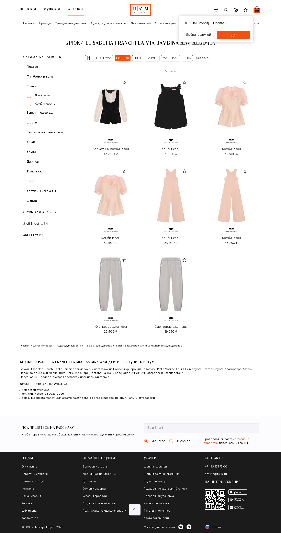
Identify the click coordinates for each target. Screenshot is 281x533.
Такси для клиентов (157, 511)
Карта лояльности (156, 518)
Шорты (31, 122)
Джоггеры (42, 95)
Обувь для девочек (169, 23)
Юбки (30, 142)
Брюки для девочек (99, 346)
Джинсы (32, 161)
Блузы (31, 151)
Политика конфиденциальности (104, 511)
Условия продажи (95, 496)
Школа (31, 200)
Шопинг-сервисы (155, 466)
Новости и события (35, 474)
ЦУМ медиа (29, 511)
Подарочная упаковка (159, 496)
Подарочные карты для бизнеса (165, 488)
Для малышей (141, 23)
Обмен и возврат (94, 488)
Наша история (31, 496)
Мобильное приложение (99, 474)
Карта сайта (30, 518)
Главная (24, 346)
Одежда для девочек (71, 23)
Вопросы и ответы (95, 466)
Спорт (31, 181)
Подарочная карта (156, 481)
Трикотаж (34, 171)
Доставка (89, 481)
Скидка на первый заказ (99, 503)
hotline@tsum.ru (216, 474)
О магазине (29, 466)
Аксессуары (33, 235)
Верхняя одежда (39, 112)
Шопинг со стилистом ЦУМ (161, 474)
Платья (32, 66)
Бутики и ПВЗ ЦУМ (34, 481)
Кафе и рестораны (156, 503)
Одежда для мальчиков (108, 23)
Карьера (27, 503)
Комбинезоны (45, 103)
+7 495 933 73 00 (216, 466)
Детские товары (43, 346)
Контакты (28, 488)
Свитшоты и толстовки (44, 132)
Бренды (45, 23)
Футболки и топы (40, 76)
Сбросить (203, 58)
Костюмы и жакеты (41, 191)
